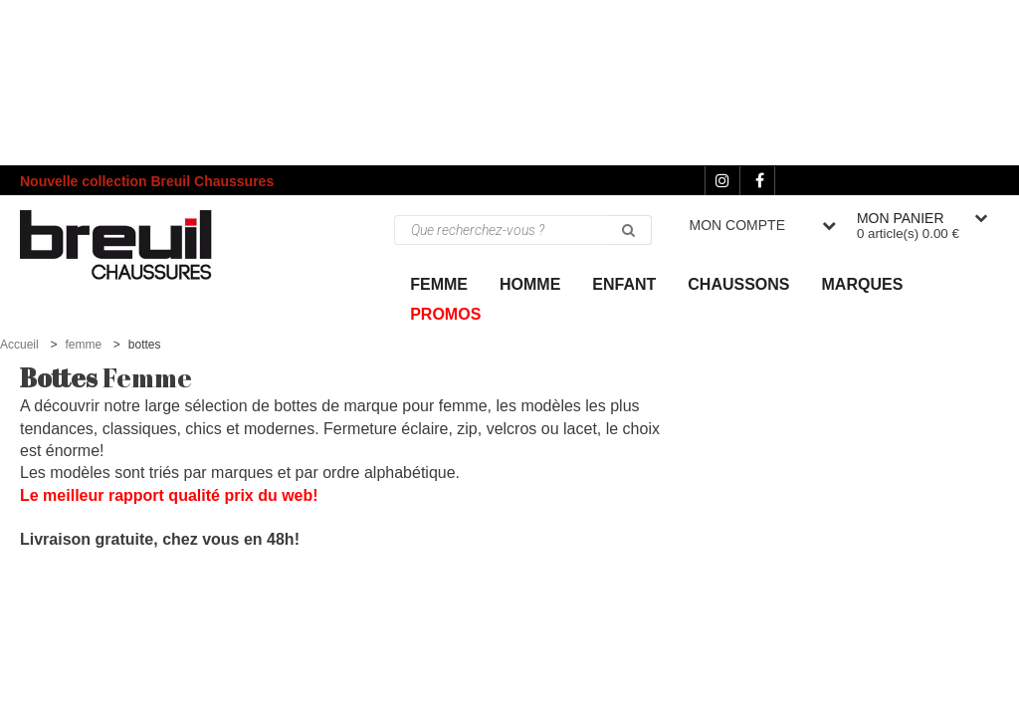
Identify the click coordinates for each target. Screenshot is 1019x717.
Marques (863, 284)
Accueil (19, 345)
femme (83, 345)
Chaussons (738, 284)
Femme (439, 284)
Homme (530, 284)
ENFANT (624, 284)
